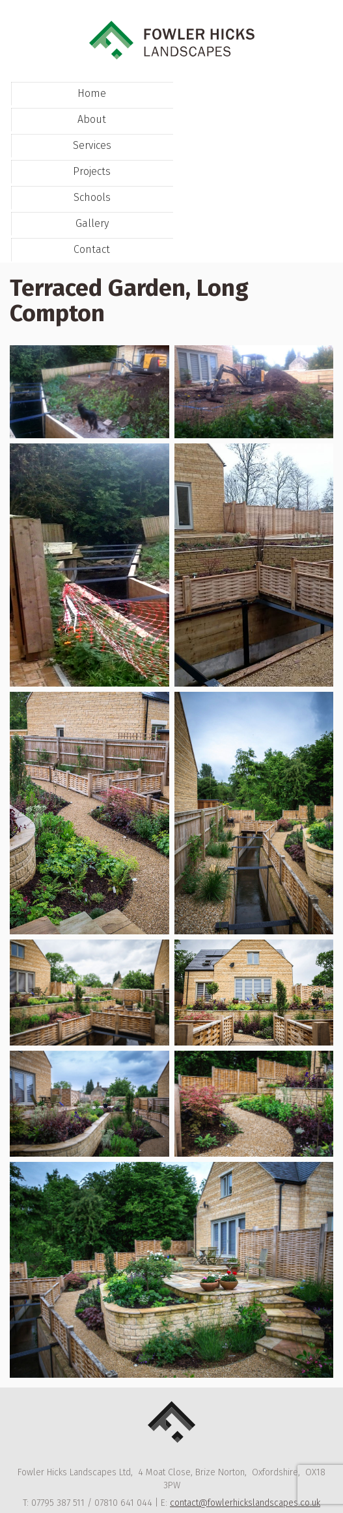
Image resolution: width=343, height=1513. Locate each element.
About (91, 119)
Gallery (92, 223)
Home (91, 93)
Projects (92, 171)
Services (92, 145)
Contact (92, 249)
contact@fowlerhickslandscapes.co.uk (245, 1502)
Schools (92, 197)
